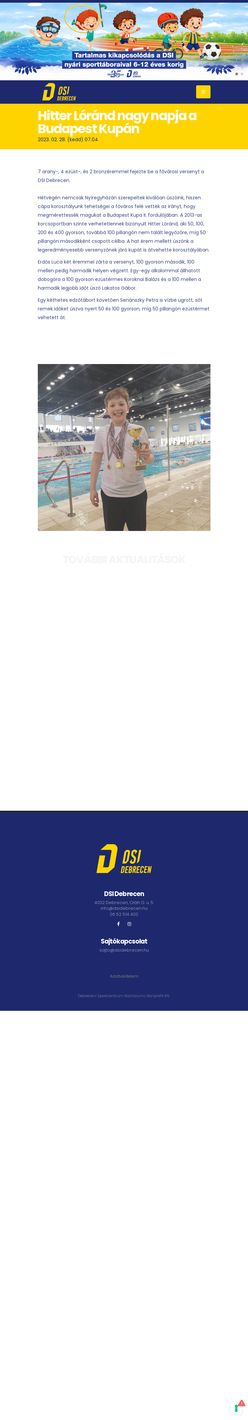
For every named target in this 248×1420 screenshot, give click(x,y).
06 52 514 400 (124, 914)
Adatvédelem (124, 976)
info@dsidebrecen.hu (124, 908)
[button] (236, 74)
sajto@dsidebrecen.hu (124, 950)
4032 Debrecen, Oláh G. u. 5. (124, 902)
